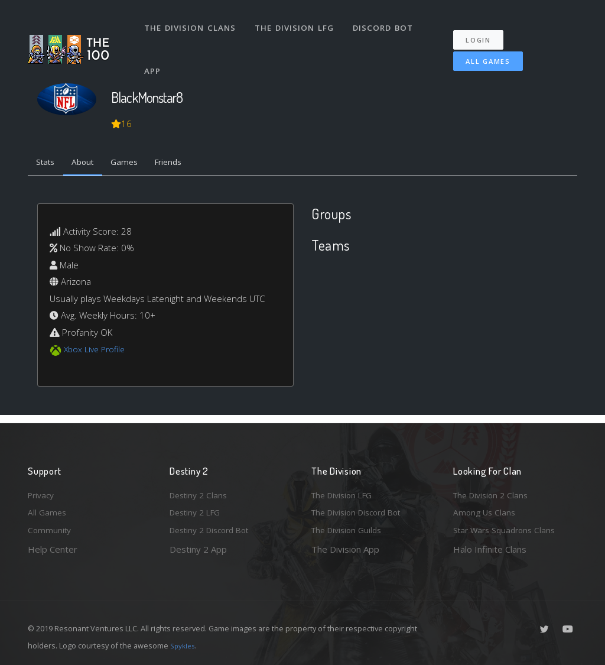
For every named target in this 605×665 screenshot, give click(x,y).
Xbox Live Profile (96, 352)
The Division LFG (297, 22)
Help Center (52, 549)
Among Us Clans (486, 511)
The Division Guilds (349, 530)
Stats (47, 164)
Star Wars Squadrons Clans (507, 530)
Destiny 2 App (198, 549)
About (89, 164)
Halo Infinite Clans (489, 549)
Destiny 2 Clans (201, 491)
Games (135, 164)
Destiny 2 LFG (198, 511)
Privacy (42, 491)
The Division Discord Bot (361, 511)
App (154, 55)
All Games (479, 51)
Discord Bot (386, 22)
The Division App (345, 549)
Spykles (184, 645)
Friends (183, 164)
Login (484, 29)
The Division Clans (191, 22)
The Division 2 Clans (493, 491)
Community (50, 530)
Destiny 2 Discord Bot (214, 530)
